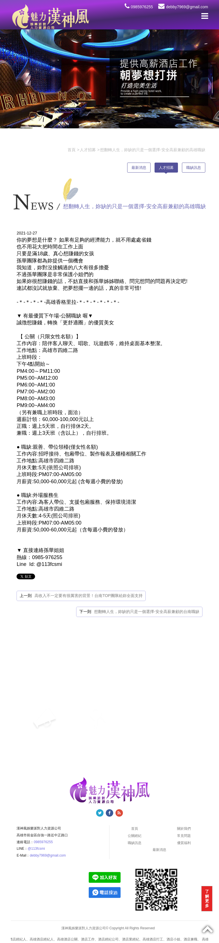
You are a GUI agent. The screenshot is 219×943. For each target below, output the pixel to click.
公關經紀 (134, 836)
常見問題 (184, 836)
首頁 (134, 829)
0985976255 (139, 7)
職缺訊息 (193, 167)
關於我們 (184, 829)
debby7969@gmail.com (183, 7)
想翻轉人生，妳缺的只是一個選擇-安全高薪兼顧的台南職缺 (146, 611)
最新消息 (138, 167)
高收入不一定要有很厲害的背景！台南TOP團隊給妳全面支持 (89, 595)
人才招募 (166, 167)
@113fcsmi (36, 849)
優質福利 (184, 843)
